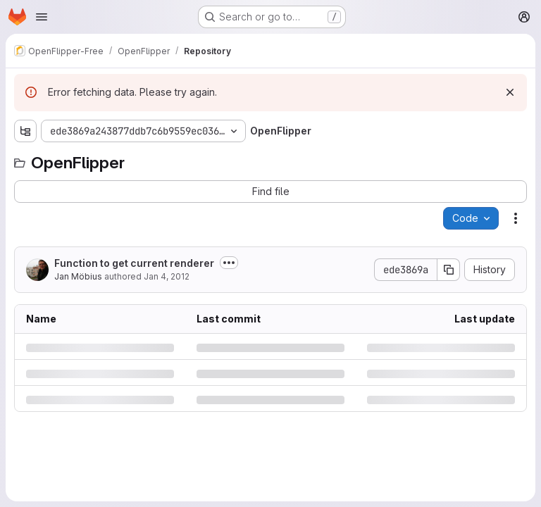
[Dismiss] (510, 92)
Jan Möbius (78, 276)
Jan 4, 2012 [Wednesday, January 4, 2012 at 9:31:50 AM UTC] (166, 276)
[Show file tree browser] (25, 131)
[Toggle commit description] (229, 262)
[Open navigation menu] (41, 17)
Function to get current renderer (134, 263)
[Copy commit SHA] (448, 269)
